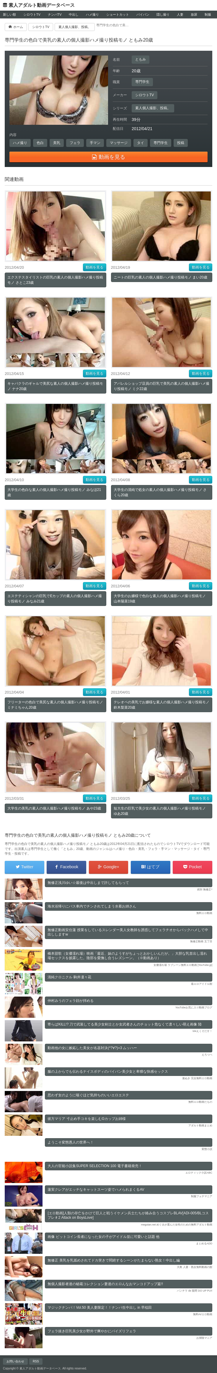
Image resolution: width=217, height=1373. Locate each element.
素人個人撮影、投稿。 (153, 108)
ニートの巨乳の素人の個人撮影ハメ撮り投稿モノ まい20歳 (160, 277)
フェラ (75, 143)
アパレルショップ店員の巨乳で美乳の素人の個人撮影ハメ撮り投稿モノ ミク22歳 (161, 386)
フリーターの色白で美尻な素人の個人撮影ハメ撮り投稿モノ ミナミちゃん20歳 (55, 705)
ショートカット (117, 14)
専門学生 (142, 82)
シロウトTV (31, 14)
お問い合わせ (15, 1361)
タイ (140, 143)
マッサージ (119, 143)
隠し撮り (162, 14)
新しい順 (9, 14)
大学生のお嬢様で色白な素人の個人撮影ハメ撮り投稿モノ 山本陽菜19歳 (160, 598)
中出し (74, 14)
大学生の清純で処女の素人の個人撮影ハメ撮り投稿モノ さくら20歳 (160, 492)
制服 (208, 14)
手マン (95, 143)
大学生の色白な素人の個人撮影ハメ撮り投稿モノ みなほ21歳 (54, 492)
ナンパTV (55, 14)
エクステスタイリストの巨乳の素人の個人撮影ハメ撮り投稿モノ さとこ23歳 (55, 280)
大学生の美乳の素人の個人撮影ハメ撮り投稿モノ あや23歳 (54, 808)
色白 (40, 143)
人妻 (180, 14)
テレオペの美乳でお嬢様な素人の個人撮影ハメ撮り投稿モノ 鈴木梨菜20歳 (161, 705)
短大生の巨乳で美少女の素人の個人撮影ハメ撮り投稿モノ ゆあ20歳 (160, 811)
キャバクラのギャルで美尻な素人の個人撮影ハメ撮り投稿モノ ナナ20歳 (55, 386)
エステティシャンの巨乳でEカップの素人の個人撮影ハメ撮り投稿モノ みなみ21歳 (54, 598)
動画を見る (94, 267)
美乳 (56, 143)
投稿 (180, 143)
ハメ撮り (92, 14)
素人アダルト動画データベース (42, 5)
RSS (36, 1361)
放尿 (194, 14)
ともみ (140, 59)
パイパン (142, 14)
